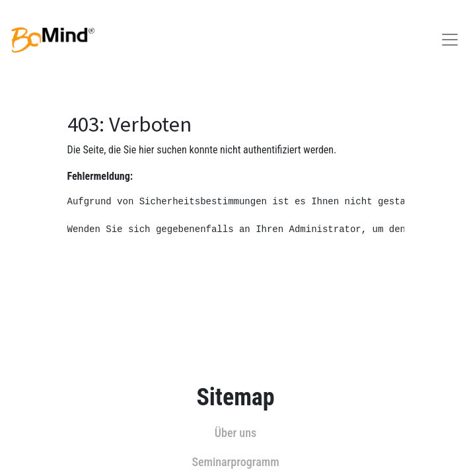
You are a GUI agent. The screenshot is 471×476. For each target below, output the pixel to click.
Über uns (235, 433)
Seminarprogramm (235, 462)
